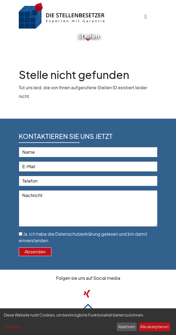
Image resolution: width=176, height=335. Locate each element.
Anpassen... (14, 326)
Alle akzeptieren (154, 326)
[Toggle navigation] (145, 16)
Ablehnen (126, 326)
